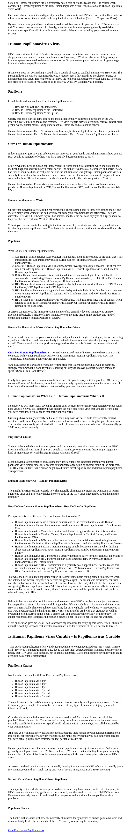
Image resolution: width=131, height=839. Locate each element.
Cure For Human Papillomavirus (26, 830)
